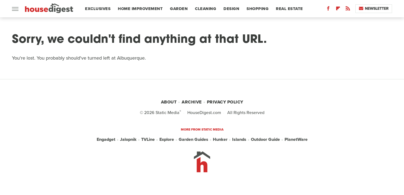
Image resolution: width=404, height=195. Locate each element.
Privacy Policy (225, 102)
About (169, 102)
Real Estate (289, 9)
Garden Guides (193, 139)
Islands (239, 139)
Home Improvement (140, 9)
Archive (192, 102)
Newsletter (374, 8)
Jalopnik (128, 139)
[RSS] (348, 10)
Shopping (258, 9)
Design (231, 9)
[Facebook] (328, 10)
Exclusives (98, 9)
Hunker (220, 139)
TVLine (148, 139)
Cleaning (205, 9)
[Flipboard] (338, 10)
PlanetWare (296, 139)
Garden (179, 9)
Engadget (106, 139)
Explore (166, 139)
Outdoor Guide (265, 139)
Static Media (167, 112)
